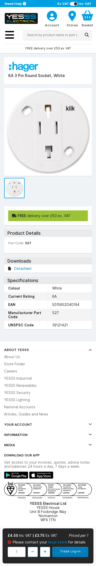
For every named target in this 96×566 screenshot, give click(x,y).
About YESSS (48, 350)
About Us (12, 357)
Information (48, 435)
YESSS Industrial (18, 378)
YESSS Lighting (17, 400)
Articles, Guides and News (26, 414)
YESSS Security (17, 393)
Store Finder (14, 364)
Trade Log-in (70, 551)
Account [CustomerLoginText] (52, 25)
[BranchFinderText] (72, 18)
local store (58, 542)
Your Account (48, 424)
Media (48, 445)
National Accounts (19, 407)
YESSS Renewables (20, 385)
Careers (10, 371)
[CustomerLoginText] (52, 15)
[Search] (87, 35)
